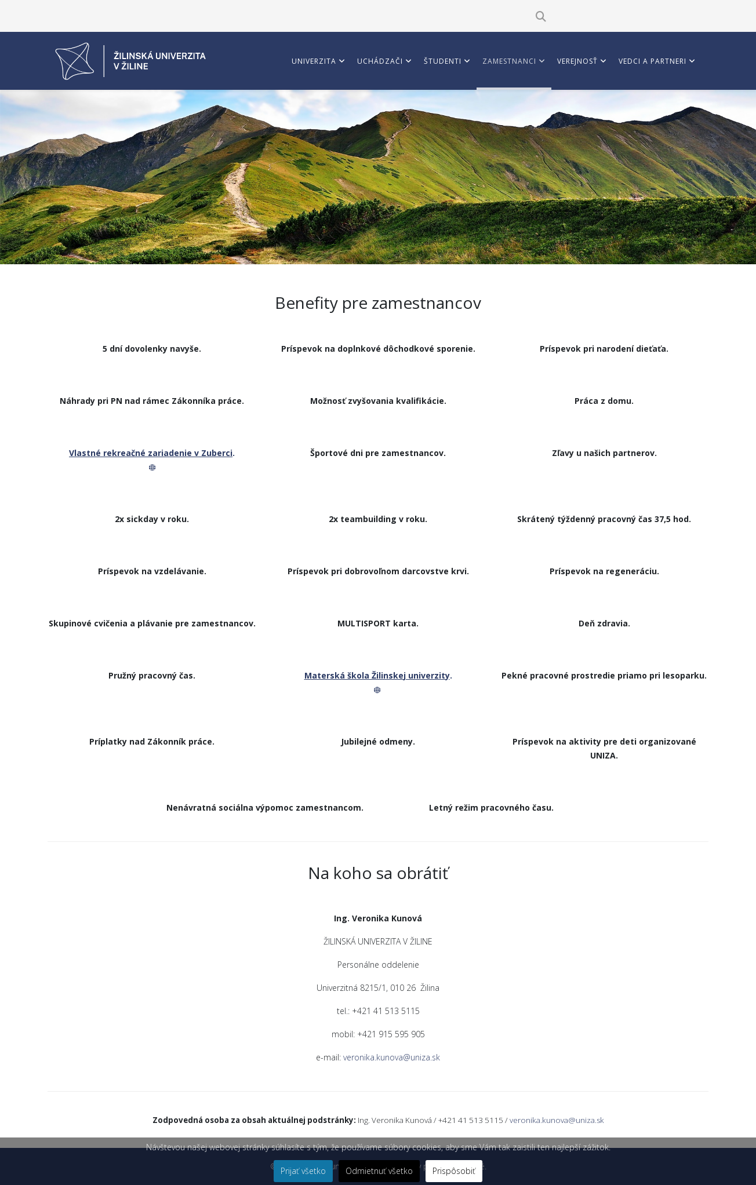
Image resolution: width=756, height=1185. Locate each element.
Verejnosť (577, 61)
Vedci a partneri (652, 61)
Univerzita (314, 61)
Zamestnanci (509, 61)
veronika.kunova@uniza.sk (391, 1057)
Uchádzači (380, 61)
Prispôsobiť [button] (453, 1170)
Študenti (442, 61)
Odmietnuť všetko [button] (379, 1170)
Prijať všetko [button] (303, 1170)
